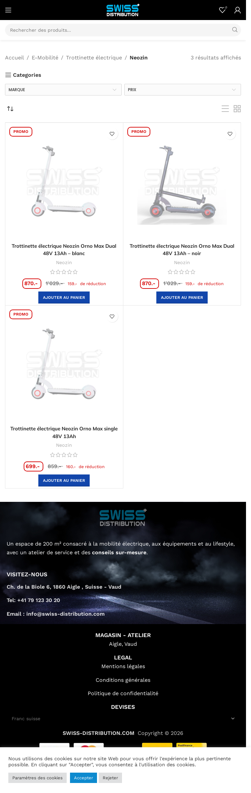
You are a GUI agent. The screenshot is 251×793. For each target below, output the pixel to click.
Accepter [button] (83, 777)
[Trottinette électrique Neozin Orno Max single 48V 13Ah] (64, 364)
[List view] (225, 109)
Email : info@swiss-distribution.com (56, 613)
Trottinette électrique (94, 57)
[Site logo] (123, 9)
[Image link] (123, 516)
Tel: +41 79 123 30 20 (33, 599)
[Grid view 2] (237, 109)
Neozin (64, 262)
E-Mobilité (45, 57)
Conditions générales (123, 679)
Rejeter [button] (110, 777)
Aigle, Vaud (123, 643)
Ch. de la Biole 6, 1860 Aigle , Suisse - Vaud (64, 586)
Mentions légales (123, 665)
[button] (64, 297)
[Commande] (10, 109)
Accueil (14, 57)
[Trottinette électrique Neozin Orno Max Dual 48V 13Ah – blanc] (64, 182)
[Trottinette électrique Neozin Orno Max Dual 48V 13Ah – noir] (182, 182)
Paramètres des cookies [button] (37, 777)
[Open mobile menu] (8, 10)
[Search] (123, 30)
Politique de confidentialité (123, 693)
